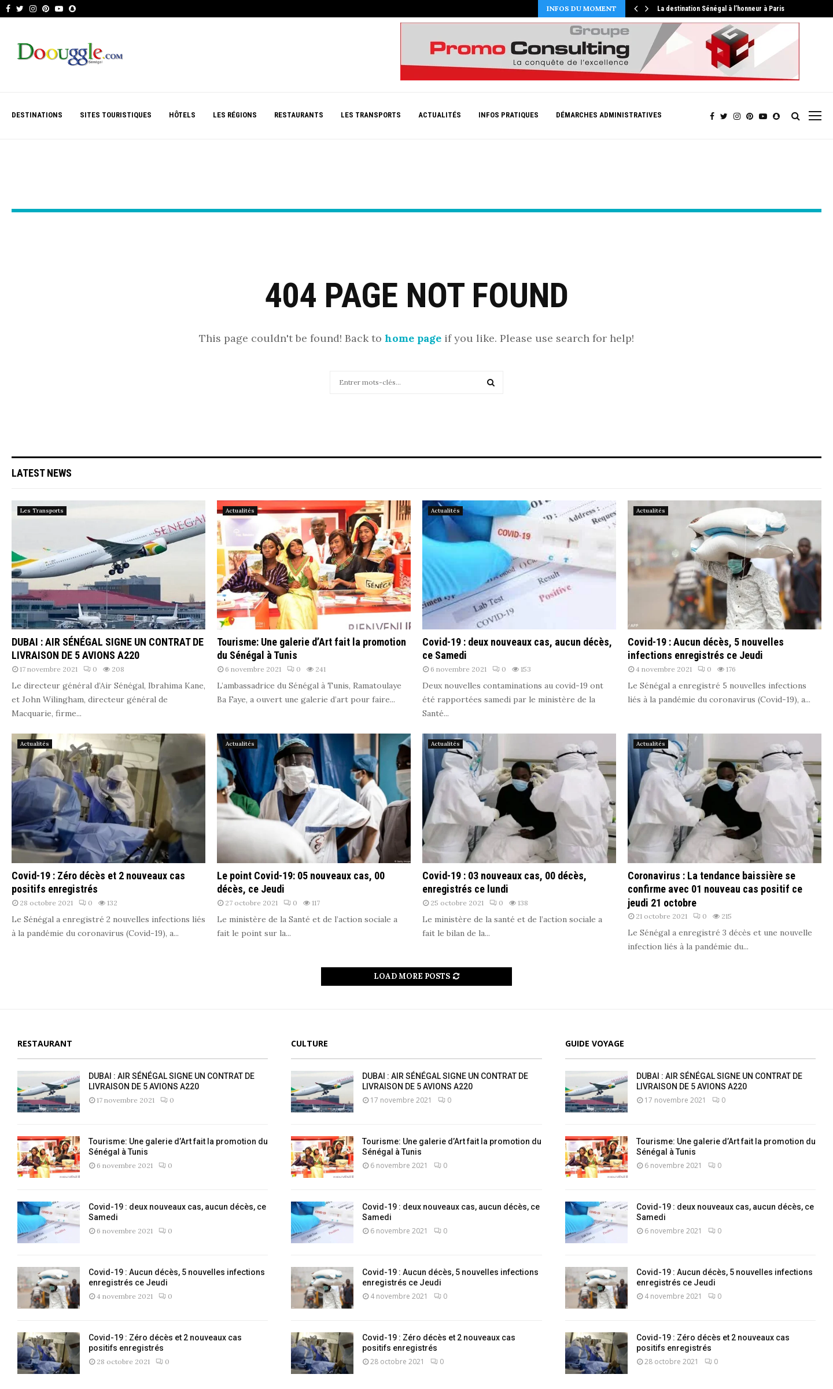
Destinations (37, 114)
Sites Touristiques (116, 114)
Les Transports (371, 114)
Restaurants (298, 114)
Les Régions (235, 114)
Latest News (42, 473)
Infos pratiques (508, 114)
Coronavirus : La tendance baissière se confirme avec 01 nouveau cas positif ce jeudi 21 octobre (715, 889)
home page (413, 338)
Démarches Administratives (609, 114)
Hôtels (182, 114)
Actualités (439, 114)
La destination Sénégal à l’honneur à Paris (720, 9)
